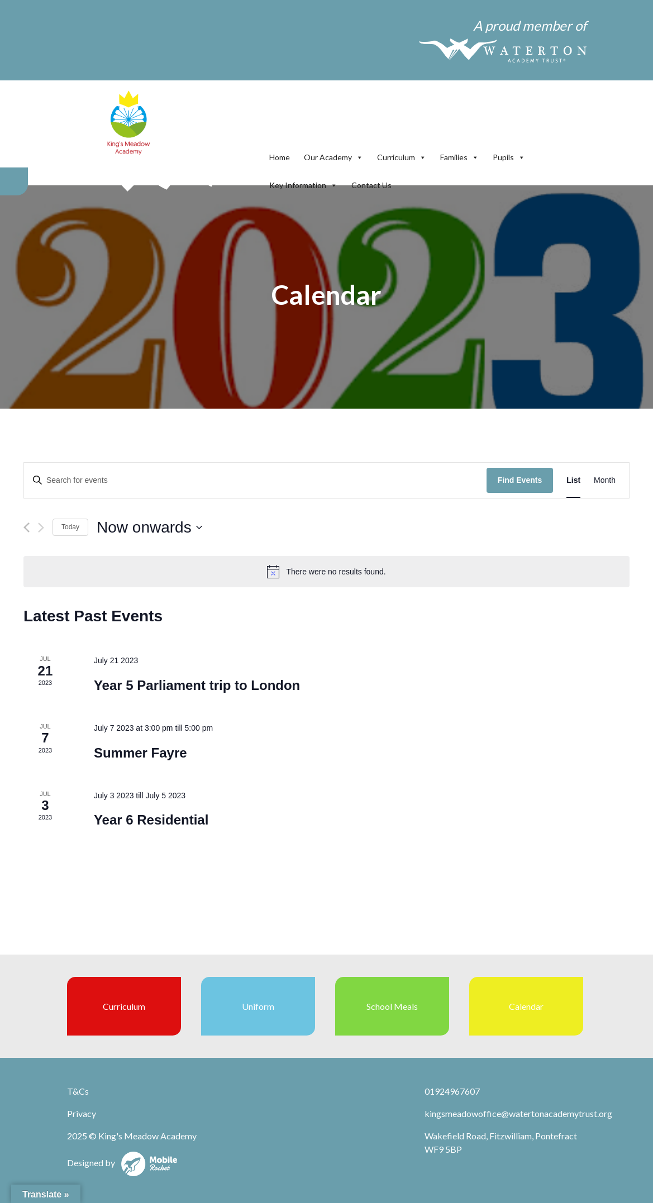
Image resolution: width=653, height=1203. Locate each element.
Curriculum (401, 157)
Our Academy (333, 157)
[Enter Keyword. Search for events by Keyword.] (255, 480)
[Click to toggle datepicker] (150, 527)
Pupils (509, 157)
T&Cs (78, 1091)
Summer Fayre (140, 752)
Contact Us (371, 185)
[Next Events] (41, 528)
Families (459, 157)
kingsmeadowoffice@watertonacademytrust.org (518, 1113)
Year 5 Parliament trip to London (197, 685)
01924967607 (452, 1091)
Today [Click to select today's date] (70, 527)
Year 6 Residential (151, 819)
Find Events (520, 480)
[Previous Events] (26, 528)
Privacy (81, 1113)
